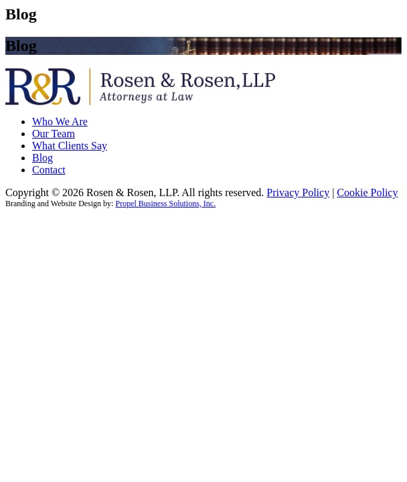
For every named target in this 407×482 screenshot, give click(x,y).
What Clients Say (69, 145)
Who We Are (60, 121)
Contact (49, 169)
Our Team (53, 133)
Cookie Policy (367, 192)
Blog (42, 157)
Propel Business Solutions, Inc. (165, 203)
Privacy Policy (297, 192)
